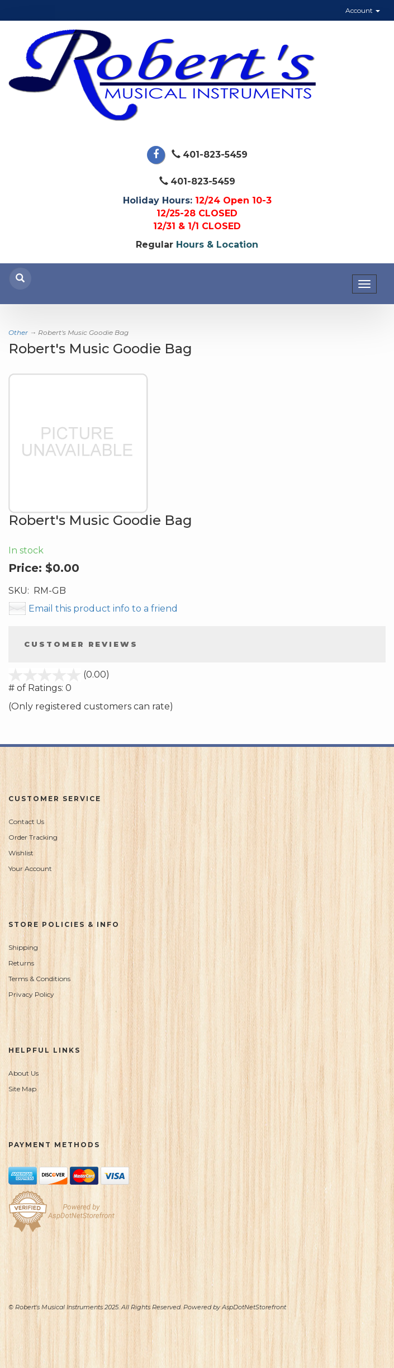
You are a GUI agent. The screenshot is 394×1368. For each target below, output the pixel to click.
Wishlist (21, 853)
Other (18, 332)
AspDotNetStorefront (254, 1307)
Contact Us (26, 821)
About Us (23, 1073)
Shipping (23, 947)
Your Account (30, 868)
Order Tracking (33, 837)
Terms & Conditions (39, 978)
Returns (21, 963)
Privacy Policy (31, 994)
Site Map (22, 1089)
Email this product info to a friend (103, 608)
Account (362, 10)
